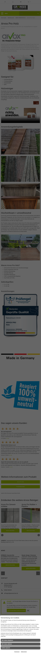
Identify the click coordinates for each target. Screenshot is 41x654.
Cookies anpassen (6, 647)
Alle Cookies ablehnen (7, 644)
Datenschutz (24, 651)
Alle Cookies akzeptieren (7, 640)
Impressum (16, 651)
